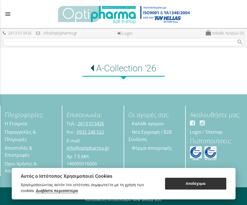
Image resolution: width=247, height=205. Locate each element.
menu (7, 14)
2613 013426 (17, 33)
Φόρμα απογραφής (152, 148)
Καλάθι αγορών (148, 123)
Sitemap (214, 132)
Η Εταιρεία (16, 123)
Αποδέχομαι (196, 183)
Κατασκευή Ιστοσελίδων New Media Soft (123, 199)
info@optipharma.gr (56, 33)
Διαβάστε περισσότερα (57, 190)
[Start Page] (123, 14)
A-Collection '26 (126, 68)
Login (125, 33)
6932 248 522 (90, 132)
